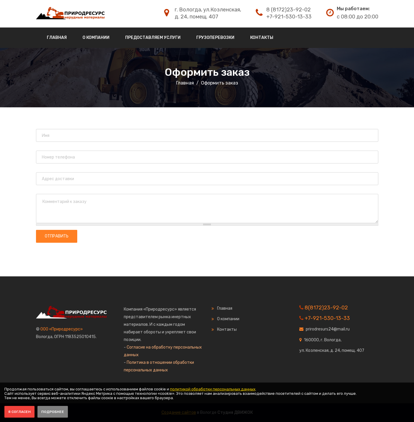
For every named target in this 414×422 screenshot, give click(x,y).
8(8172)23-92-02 (326, 307)
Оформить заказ (207, 72)
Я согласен (19, 412)
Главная (57, 37)
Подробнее (52, 412)
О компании (96, 37)
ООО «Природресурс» (61, 329)
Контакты (261, 37)
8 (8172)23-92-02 (288, 9)
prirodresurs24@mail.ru (328, 329)
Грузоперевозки (215, 37)
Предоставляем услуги (153, 37)
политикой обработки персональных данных (212, 389)
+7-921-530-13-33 (289, 16)
